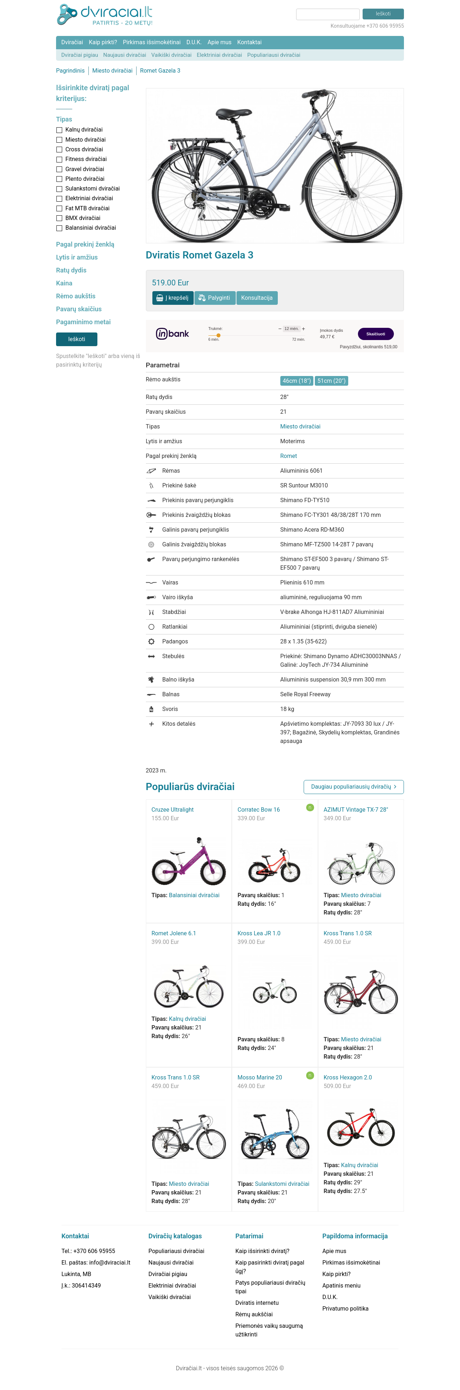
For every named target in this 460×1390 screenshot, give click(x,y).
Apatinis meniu (341, 1285)
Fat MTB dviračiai (87, 208)
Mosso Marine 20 (260, 1077)
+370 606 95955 (94, 1251)
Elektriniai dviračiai (219, 55)
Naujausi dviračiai (124, 55)
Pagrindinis (70, 70)
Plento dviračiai (85, 178)
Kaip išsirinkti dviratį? (262, 1251)
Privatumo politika (345, 1308)
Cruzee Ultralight (173, 809)
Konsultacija (257, 297)
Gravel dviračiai (84, 169)
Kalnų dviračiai (84, 129)
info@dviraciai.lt (109, 1262)
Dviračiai (72, 42)
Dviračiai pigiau (79, 55)
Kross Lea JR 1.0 (259, 933)
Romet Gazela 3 (160, 70)
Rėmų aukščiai (254, 1314)
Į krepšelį (177, 297)
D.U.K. (194, 42)
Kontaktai (249, 42)
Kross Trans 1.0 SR (348, 933)
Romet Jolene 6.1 (174, 933)
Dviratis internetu (257, 1302)
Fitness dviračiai (86, 159)
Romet (288, 456)
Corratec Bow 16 (259, 809)
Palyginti (219, 297)
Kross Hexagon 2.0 (348, 1077)
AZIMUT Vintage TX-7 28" (356, 809)
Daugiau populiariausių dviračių (351, 786)
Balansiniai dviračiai (90, 227)
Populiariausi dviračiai (273, 55)
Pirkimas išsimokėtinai (152, 42)
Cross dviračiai (84, 149)
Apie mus (219, 42)
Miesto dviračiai (112, 70)
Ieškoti (76, 339)
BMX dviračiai (82, 218)
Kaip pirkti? (103, 42)
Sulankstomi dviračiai (92, 188)
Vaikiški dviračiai (171, 55)
